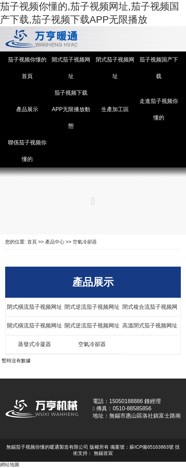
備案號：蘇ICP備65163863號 (142, 447)
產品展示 (27, 109)
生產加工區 (115, 109)
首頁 (32, 242)
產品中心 (54, 242)
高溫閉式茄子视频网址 (149, 325)
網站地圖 (9, 464)
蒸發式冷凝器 (34, 344)
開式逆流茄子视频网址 (92, 325)
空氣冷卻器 (85, 242)
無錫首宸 (103, 453)
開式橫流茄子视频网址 (34, 325)
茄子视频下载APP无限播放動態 (71, 109)
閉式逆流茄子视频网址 (92, 307)
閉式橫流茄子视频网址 (34, 307)
